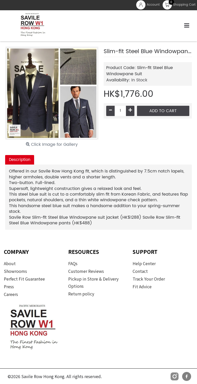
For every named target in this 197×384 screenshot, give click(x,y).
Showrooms (15, 271)
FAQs (72, 263)
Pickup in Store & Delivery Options (93, 282)
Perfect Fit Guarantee (24, 279)
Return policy (81, 294)
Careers (11, 294)
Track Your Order (149, 279)
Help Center (144, 263)
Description (19, 160)
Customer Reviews (86, 271)
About (10, 263)
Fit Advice (142, 286)
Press (9, 286)
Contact (140, 271)
